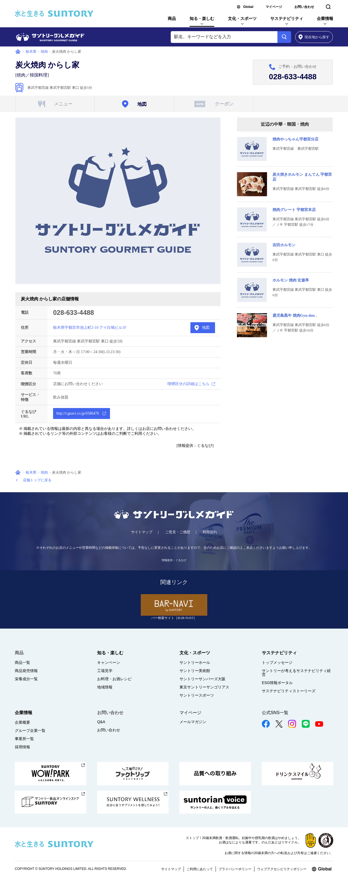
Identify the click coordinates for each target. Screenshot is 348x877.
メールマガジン (192, 722)
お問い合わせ (304, 7)
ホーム (18, 51)
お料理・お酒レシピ (114, 679)
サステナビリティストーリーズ (288, 691)
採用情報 (22, 747)
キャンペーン (108, 662)
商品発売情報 (26, 670)
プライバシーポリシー (235, 869)
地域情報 (104, 687)
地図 (206, 327)
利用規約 (210, 532)
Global (248, 7)
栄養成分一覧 (26, 679)
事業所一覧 (24, 739)
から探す (313, 37)
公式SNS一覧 (275, 712)
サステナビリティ (286, 18)
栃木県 (31, 51)
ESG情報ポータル (277, 683)
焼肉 (44, 51)
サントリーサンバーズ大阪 (202, 679)
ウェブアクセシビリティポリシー (281, 869)
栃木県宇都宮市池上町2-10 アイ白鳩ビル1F (89, 327)
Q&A (101, 722)
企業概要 (22, 722)
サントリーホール (194, 662)
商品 (172, 18)
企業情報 (325, 18)
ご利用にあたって (200, 869)
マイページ (274, 7)
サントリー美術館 (194, 670)
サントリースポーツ (196, 695)
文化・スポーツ (242, 18)
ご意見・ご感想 (177, 532)
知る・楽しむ (202, 18)
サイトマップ (141, 532)
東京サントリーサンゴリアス (204, 687)
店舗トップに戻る (37, 480)
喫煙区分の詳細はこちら (188, 384)
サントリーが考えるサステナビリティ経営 (296, 672)
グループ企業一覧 (30, 730)
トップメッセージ (277, 662)
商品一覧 (22, 662)
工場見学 (104, 670)
